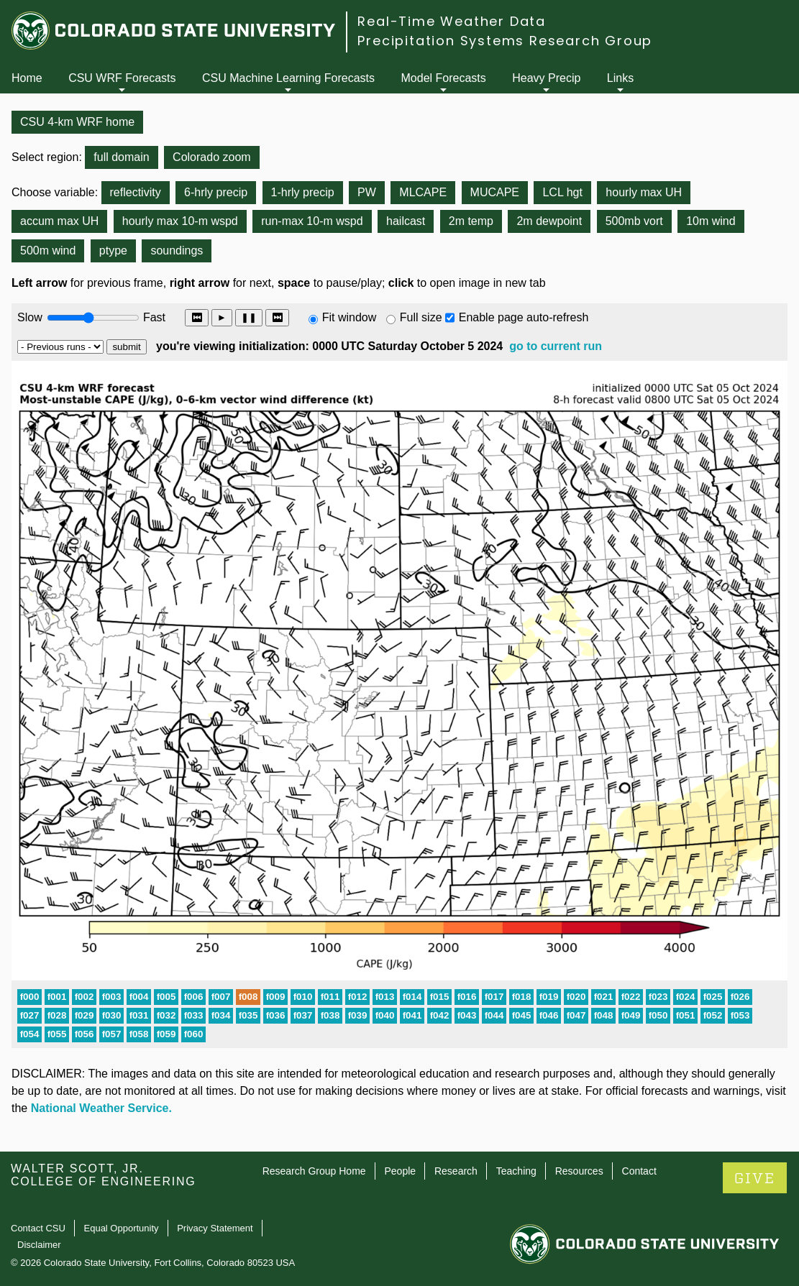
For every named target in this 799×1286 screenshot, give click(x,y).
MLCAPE (423, 192)
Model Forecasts (443, 78)
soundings (176, 250)
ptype (113, 250)
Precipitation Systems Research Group (504, 41)
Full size (421, 317)
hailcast (405, 221)
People (400, 1171)
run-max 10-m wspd (311, 221)
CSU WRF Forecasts (121, 78)
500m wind (48, 250)
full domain (121, 157)
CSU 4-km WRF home (77, 122)
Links (620, 78)
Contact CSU (38, 1228)
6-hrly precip (215, 192)
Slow (29, 317)
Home (27, 78)
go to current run (555, 346)
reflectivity (135, 192)
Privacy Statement (215, 1228)
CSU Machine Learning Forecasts (288, 78)
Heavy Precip (546, 78)
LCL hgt (562, 192)
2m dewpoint (549, 221)
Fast (153, 317)
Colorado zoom (212, 157)
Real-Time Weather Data (451, 21)
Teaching (516, 1171)
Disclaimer (39, 1244)
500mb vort (634, 221)
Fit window (349, 317)
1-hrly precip (302, 192)
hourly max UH (644, 192)
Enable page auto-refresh (524, 317)
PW (366, 192)
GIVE (754, 1179)
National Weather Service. (101, 1108)
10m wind (710, 221)
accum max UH (59, 221)
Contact (639, 1171)
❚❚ (249, 317)
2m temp (471, 221)
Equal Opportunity (121, 1228)
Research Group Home (314, 1171)
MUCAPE (494, 192)
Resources (579, 1171)
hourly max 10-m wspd (180, 221)
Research (456, 1171)
